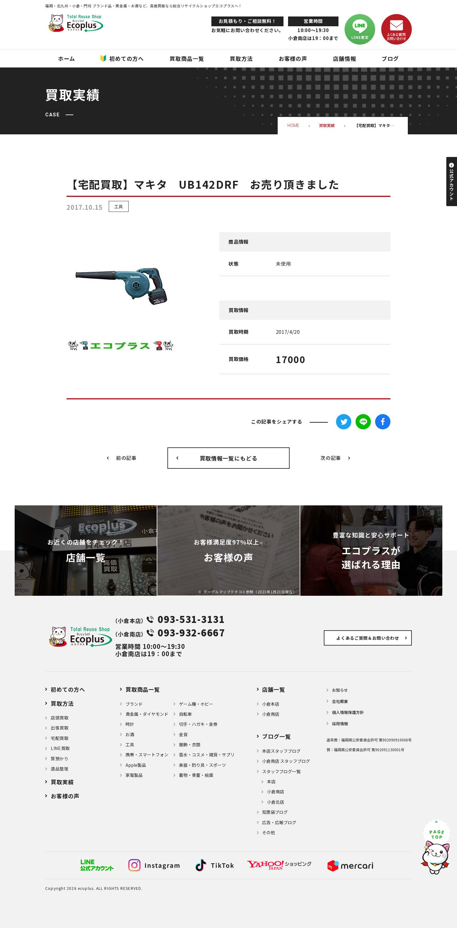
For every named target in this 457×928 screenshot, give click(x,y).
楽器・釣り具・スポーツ (202, 765)
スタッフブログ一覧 (281, 771)
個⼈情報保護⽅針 (348, 712)
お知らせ (340, 690)
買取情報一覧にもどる (229, 458)
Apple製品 (136, 765)
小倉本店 (270, 704)
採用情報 (340, 723)
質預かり (60, 758)
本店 (271, 781)
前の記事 (126, 457)
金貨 (183, 734)
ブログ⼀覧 (276, 736)
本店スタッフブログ (281, 751)
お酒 (130, 734)
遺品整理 (60, 769)
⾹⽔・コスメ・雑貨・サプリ (207, 754)
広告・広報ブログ (279, 822)
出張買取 (60, 728)
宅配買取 (60, 738)
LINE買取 (60, 748)
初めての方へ (68, 689)
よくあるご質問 (367, 638)
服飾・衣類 (189, 744)
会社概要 (340, 701)
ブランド (134, 704)
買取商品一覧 (143, 689)
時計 (130, 724)
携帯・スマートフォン (147, 754)
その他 (268, 832)
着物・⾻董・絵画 (196, 775)
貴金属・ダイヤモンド (147, 714)
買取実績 (62, 782)
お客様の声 (65, 796)
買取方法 (62, 703)
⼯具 (130, 744)
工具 (118, 206)
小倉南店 (270, 714)
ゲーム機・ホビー (196, 704)
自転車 (185, 714)
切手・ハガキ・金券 (198, 724)
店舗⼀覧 (273, 689)
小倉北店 (275, 802)
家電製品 (134, 775)
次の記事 (330, 457)
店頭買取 (60, 718)
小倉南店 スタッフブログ (286, 761)
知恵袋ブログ (275, 812)
